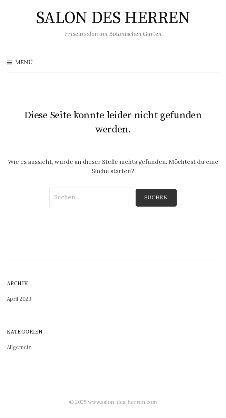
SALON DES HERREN (113, 18)
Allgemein (19, 347)
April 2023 (19, 299)
